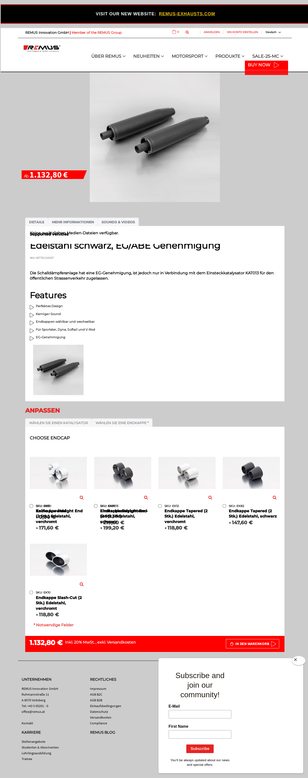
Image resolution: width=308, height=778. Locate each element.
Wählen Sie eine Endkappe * (122, 423)
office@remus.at (33, 711)
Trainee (27, 759)
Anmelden (212, 32)
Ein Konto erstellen (242, 32)
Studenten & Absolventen (40, 747)
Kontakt (27, 723)
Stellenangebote (34, 741)
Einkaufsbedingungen (105, 706)
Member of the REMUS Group (96, 32)
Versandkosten (121, 642)
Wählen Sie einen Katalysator (58, 423)
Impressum (98, 688)
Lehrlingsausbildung (36, 753)
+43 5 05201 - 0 (37, 706)
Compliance (98, 723)
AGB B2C (96, 694)
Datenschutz (99, 711)
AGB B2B (96, 700)
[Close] (299, 661)
